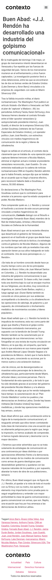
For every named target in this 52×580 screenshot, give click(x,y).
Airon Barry (14, 519)
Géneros (32, 572)
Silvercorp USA (38, 542)
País (28, 562)
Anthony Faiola (26, 522)
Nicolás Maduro (9, 542)
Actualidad (16, 562)
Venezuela (24, 546)
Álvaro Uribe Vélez (30, 519)
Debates (20, 572)
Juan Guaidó (39, 532)
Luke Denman (18, 539)
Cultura (37, 562)
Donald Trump (28, 525)
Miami (42, 539)
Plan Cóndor (24, 542)
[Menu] (46, 7)
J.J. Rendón (35, 529)
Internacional (14, 567)
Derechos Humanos (34, 567)
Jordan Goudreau (23, 532)
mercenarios (32, 539)
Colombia (15, 525)
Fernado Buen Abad (19, 529)
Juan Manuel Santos (31, 536)
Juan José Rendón (10, 536)
